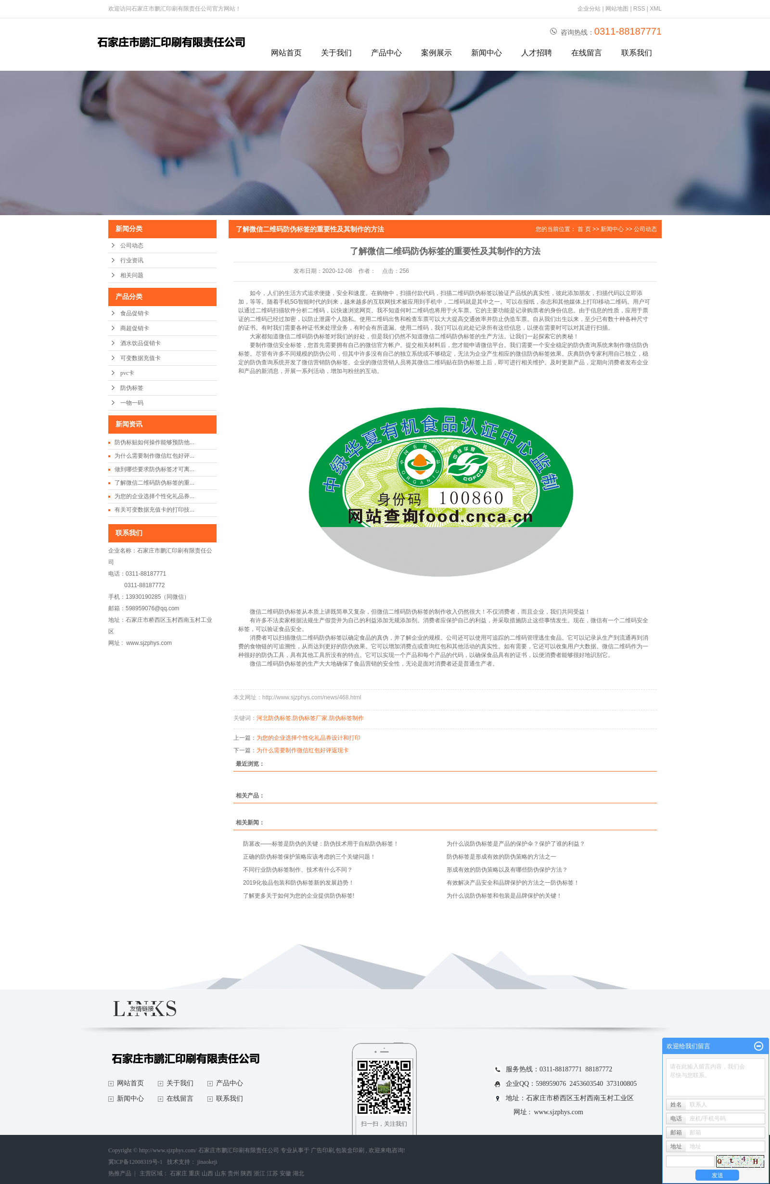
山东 (220, 1173)
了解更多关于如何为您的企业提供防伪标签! (298, 895)
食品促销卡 (134, 313)
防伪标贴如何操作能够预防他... (154, 442)
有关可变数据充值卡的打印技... (154, 509)
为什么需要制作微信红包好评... (154, 455)
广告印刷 (322, 1150)
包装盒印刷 (349, 1150)
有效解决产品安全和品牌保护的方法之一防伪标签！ (513, 882)
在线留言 (586, 53)
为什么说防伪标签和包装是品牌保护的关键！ (504, 895)
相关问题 (131, 275)
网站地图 (617, 8)
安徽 (285, 1173)
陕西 (246, 1173)
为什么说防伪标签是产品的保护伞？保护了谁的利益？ (516, 843)
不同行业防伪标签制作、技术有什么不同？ (298, 869)
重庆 (194, 1173)
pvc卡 (127, 373)
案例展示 (436, 53)
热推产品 (119, 1173)
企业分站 (589, 8)
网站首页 (286, 53)
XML (656, 8)
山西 (207, 1173)
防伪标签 (131, 388)
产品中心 (386, 53)
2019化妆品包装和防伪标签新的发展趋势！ (298, 882)
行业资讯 (131, 260)
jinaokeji (207, 1161)
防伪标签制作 (346, 718)
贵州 (233, 1173)
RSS (639, 8)
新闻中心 (486, 53)
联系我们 (636, 53)
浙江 (259, 1173)
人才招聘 (536, 53)
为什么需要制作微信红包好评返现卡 (303, 750)
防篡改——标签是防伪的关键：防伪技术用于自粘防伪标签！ (321, 843)
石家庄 (178, 1173)
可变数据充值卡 (140, 358)
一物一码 (131, 402)
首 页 (584, 229)
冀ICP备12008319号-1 (135, 1161)
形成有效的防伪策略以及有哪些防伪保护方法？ (507, 869)
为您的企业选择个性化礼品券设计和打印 (308, 737)
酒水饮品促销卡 (140, 343)
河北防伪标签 (274, 718)
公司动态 (131, 245)
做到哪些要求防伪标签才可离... (154, 469)
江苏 (272, 1173)
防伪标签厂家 (310, 718)
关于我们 (336, 53)
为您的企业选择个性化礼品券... (154, 496)
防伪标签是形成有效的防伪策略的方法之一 (501, 856)
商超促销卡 (134, 328)
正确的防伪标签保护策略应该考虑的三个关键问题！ (309, 856)
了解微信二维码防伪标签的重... (154, 482)
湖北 (298, 1173)
